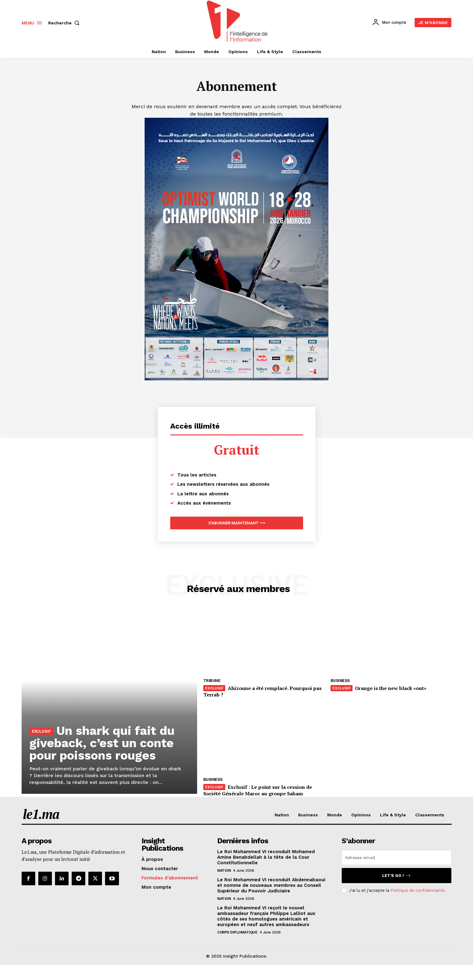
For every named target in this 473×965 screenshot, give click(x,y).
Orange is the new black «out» (390, 688)
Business (340, 681)
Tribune (212, 681)
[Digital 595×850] (236, 378)
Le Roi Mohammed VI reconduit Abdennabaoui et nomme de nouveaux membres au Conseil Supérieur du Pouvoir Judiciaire (271, 885)
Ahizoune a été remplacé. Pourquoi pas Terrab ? (262, 691)
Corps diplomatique (237, 932)
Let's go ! (396, 875)
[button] (65, 22)
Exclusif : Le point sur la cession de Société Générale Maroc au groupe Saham (257, 790)
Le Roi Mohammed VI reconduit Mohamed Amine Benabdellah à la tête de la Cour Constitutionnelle (266, 857)
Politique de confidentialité (417, 890)
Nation (224, 870)
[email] (396, 857)
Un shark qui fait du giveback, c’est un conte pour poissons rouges (102, 743)
